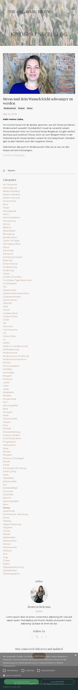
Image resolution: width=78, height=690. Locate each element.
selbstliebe (8, 478)
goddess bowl (10, 313)
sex (5, 484)
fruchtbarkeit (10, 283)
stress (29, 108)
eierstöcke (8, 250)
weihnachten (10, 540)
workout (7, 550)
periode (7, 428)
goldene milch (10, 316)
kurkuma (7, 379)
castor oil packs (11, 240)
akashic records (11, 197)
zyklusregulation (11, 573)
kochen (7, 362)
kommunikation (11, 366)
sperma (7, 497)
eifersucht (8, 254)
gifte (5, 306)
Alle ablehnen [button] (57, 682)
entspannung (10, 267)
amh (5, 204)
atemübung (9, 221)
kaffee (6, 343)
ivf (4, 339)
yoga (5, 557)
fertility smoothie (12, 277)
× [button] (75, 655)
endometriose (10, 263)
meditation (8, 392)
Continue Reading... (14, 155)
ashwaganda (9, 211)
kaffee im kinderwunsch (15, 346)
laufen (6, 382)
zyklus (6, 563)
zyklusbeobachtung (13, 567)
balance (7, 227)
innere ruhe (9, 336)
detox (6, 247)
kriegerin (7, 376)
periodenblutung (11, 432)
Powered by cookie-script (12, 687)
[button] (39, 675)
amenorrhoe (9, 201)
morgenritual (9, 399)
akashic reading (11, 194)
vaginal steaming (12, 524)
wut (5, 554)
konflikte (7, 369)
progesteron (9, 442)
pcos (5, 425)
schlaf (6, 465)
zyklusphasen (10, 570)
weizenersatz (10, 547)
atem (6, 214)
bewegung (9, 234)
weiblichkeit (9, 537)
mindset (7, 395)
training (7, 521)
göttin (6, 319)
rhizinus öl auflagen (13, 458)
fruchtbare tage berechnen (17, 280)
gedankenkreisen (12, 296)
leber (6, 385)
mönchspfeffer (10, 405)
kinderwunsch (10, 108)
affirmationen (10, 188)
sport (6, 504)
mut (5, 402)
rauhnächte (9, 445)
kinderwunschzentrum (14, 359)
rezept (7, 451)
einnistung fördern (13, 257)
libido (6, 389)
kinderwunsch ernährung (16, 356)
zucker (6, 560)
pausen (21, 108)
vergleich (7, 527)
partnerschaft (10, 418)
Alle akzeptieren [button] (21, 682)
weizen (7, 544)
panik (6, 415)
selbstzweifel (9, 481)
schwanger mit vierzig (14, 468)
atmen (6, 224)
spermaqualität (11, 501)
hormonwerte (10, 329)
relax (6, 448)
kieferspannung (11, 349)
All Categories (10, 184)
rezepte (7, 455)
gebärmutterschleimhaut (16, 293)
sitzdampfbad (10, 488)
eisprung (7, 260)
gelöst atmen (10, 300)
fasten (6, 273)
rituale (6, 461)
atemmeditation (11, 217)
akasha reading (11, 191)
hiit (4, 323)
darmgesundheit (12, 244)
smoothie (8, 491)
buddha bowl (10, 237)
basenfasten (9, 230)
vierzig (6, 530)
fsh (5, 286)
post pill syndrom (12, 438)
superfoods (9, 511)
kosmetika (8, 372)
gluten (6, 310)
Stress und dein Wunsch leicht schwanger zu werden (38, 101)
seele (6, 475)
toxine (6, 517)
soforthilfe (8, 494)
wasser (6, 534)
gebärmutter (9, 290)
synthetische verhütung (15, 514)
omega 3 (8, 412)
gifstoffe (7, 303)
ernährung (8, 270)
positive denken (11, 435)
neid (5, 409)
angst (6, 207)
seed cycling (9, 471)
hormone (8, 326)
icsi (4, 333)
